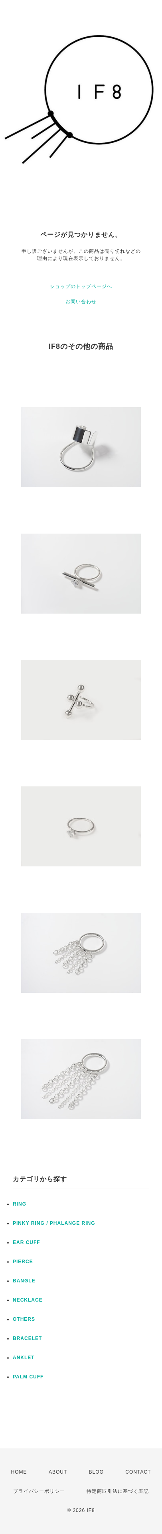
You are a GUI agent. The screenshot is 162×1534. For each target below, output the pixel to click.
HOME (19, 1472)
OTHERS (24, 1319)
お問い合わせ (81, 301)
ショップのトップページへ (81, 286)
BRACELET (27, 1338)
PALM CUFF (28, 1377)
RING (19, 1204)
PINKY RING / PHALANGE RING (54, 1223)
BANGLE (24, 1281)
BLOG (96, 1472)
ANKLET (24, 1357)
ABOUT (58, 1472)
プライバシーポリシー (39, 1491)
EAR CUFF (26, 1242)
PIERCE (23, 1261)
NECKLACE (28, 1300)
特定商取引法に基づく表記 (118, 1491)
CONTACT (138, 1472)
